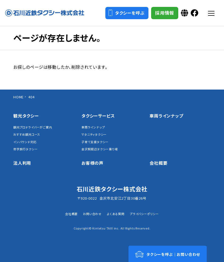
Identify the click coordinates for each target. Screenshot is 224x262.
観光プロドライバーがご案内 (32, 127)
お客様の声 (92, 163)
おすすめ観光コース (26, 134)
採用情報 (163, 13)
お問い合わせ (92, 214)
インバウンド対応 (24, 142)
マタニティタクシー (94, 134)
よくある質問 (116, 214)
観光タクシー (26, 116)
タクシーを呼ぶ (125, 13)
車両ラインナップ (93, 127)
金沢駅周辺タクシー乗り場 (99, 149)
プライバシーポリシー (144, 214)
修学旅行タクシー (25, 149)
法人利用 (22, 163)
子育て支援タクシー (95, 142)
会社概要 (158, 163)
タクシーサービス (98, 116)
